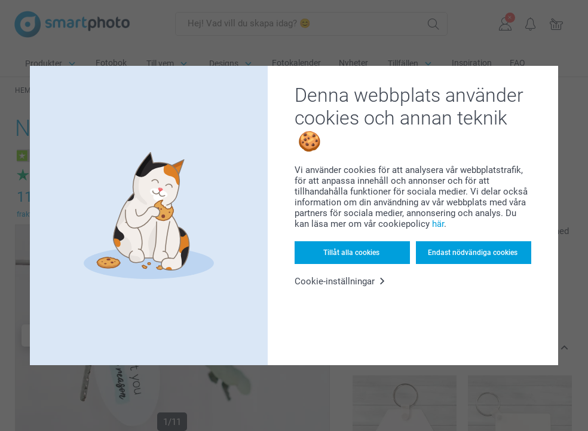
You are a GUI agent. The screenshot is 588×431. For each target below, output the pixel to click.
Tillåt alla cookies (351, 252)
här (438, 223)
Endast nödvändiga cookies (472, 252)
